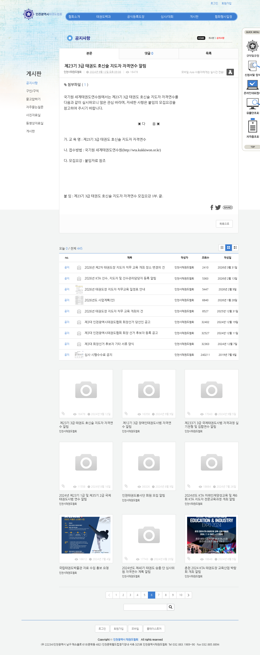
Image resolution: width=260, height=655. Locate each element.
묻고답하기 (33, 99)
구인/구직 (32, 91)
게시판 (194, 16)
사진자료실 (33, 115)
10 (180, 594)
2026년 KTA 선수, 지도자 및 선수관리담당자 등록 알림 (120, 278)
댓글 (149, 53)
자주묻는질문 (34, 107)
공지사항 (32, 83)
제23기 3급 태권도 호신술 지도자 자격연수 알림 (86, 424)
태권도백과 (103, 16)
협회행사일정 (223, 16)
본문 (89, 53)
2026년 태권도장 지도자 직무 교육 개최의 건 (114, 311)
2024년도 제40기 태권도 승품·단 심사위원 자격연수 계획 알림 (148, 569)
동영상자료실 (34, 123)
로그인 (214, 3)
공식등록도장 (135, 16)
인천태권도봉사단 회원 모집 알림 (143, 495)
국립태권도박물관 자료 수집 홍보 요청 (84, 568)
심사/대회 (167, 16)
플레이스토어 (154, 628)
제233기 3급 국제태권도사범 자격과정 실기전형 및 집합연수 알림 (212, 424)
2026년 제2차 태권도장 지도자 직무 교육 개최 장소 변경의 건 (125, 267)
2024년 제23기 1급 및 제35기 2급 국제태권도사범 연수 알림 (85, 497)
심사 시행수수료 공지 (98, 354)
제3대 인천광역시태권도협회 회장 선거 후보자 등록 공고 (121, 333)
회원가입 (226, 3)
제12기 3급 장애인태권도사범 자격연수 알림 (146, 424)
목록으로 (224, 223)
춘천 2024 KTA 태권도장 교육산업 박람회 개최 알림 (210, 569)
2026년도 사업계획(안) (100, 300)
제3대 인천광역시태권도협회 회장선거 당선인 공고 (117, 322)
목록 (208, 53)
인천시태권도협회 (72, 72)
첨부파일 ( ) (76, 84)
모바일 (135, 628)
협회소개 (74, 16)
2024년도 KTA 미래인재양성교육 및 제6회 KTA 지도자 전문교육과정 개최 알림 (211, 497)
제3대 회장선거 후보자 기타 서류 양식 (109, 344)
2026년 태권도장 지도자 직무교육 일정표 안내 (115, 289)
